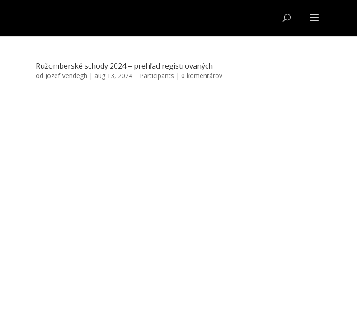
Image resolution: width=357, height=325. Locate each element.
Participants (157, 75)
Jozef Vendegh (66, 75)
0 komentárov (201, 75)
